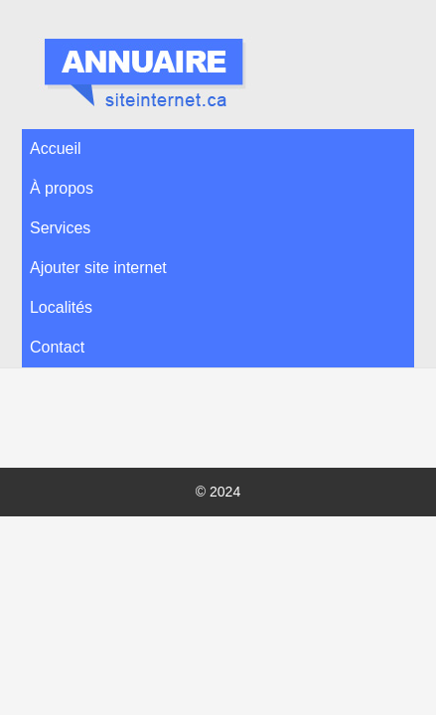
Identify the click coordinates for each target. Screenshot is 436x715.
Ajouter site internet (98, 267)
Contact (57, 347)
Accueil (55, 148)
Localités (61, 307)
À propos (61, 188)
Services (60, 227)
